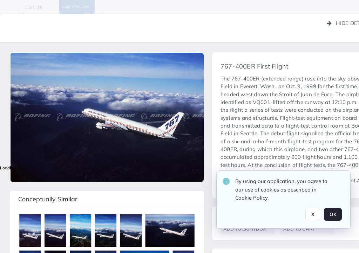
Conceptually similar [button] (47, 199)
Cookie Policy (251, 197)
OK (333, 214)
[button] (31, 231)
